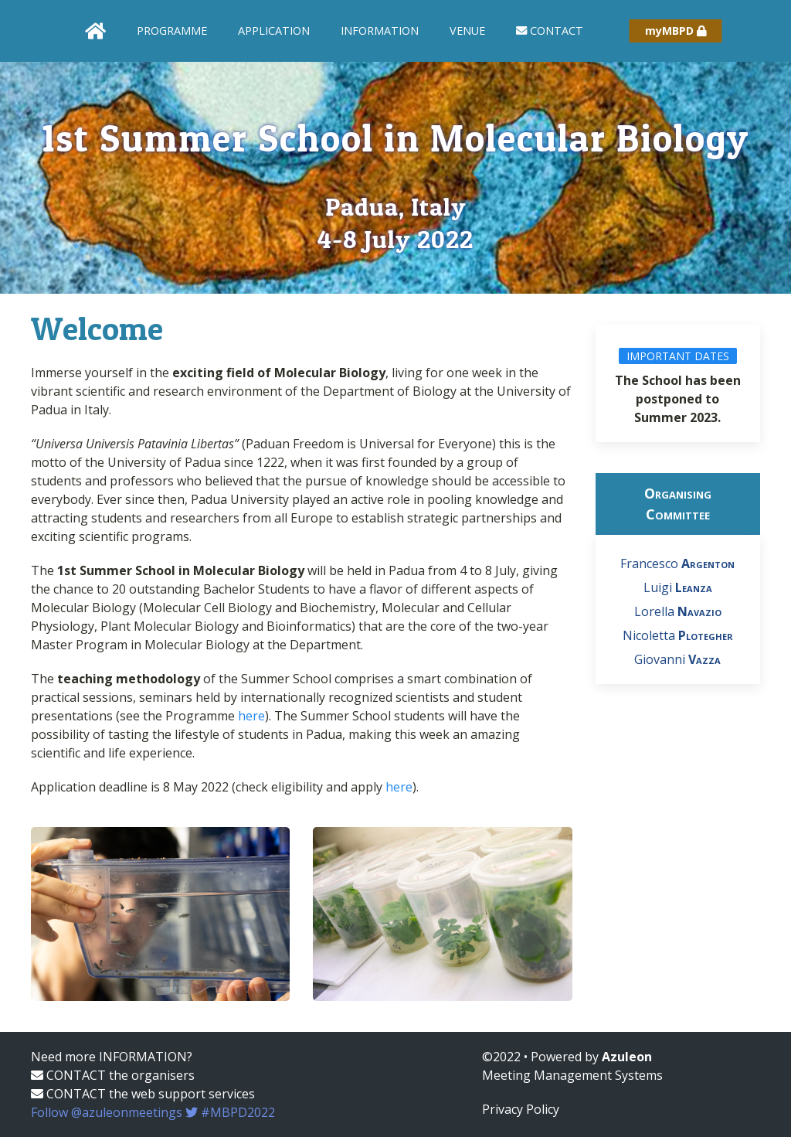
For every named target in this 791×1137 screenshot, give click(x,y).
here (251, 715)
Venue (467, 30)
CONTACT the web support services (143, 1093)
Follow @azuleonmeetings (153, 1112)
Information (380, 30)
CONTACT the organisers (113, 1075)
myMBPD (676, 30)
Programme (172, 30)
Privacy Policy (520, 1109)
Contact (549, 30)
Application (274, 30)
